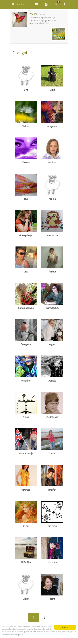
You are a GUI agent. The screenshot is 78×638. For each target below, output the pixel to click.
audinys (21, 4)
